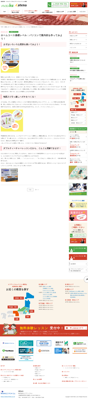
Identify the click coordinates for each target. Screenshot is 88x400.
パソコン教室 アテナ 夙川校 (49, 292)
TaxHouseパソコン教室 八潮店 (76, 291)
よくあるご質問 (71, 11)
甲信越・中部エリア (77, 115)
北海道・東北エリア (77, 123)
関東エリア (74, 120)
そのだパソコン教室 (47, 294)
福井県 (40, 307)
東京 (82, 104)
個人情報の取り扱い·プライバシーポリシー (75, 381)
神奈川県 (67, 293)
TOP (4, 11)
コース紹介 (31, 11)
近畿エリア (74, 112)
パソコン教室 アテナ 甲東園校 (50, 296)
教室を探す (38, 366)
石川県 (40, 305)
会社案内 (73, 264)
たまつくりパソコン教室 (48, 290)
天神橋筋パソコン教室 (48, 288)
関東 (84, 100)
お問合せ (65, 375)
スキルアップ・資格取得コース (11, 379)
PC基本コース (7, 377)
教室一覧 (73, 109)
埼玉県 (66, 291)
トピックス (82, 11)
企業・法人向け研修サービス (42, 383)
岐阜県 (40, 309)
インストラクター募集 (79, 257)
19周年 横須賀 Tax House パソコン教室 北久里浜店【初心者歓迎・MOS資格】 (78, 295)
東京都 (66, 286)
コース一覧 (73, 132)
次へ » (37, 189)
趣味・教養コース (8, 381)
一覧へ (30, 189)
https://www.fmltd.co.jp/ (8, 396)
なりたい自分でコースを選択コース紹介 (13, 375)
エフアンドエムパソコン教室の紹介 (11, 369)
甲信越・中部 (76, 98)
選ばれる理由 (15, 11)
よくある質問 (38, 379)
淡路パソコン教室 (47, 286)
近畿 (77, 106)
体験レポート (8, 27)
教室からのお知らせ (75, 43)
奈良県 (40, 300)
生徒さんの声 (60, 11)
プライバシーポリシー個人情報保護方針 (77, 270)
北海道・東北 (77, 94)
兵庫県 (40, 292)
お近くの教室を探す (47, 11)
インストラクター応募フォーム (72, 368)
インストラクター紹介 (79, 249)
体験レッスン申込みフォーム (71, 377)
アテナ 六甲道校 (46, 298)
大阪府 (40, 286)
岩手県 (66, 302)
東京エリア (74, 117)
